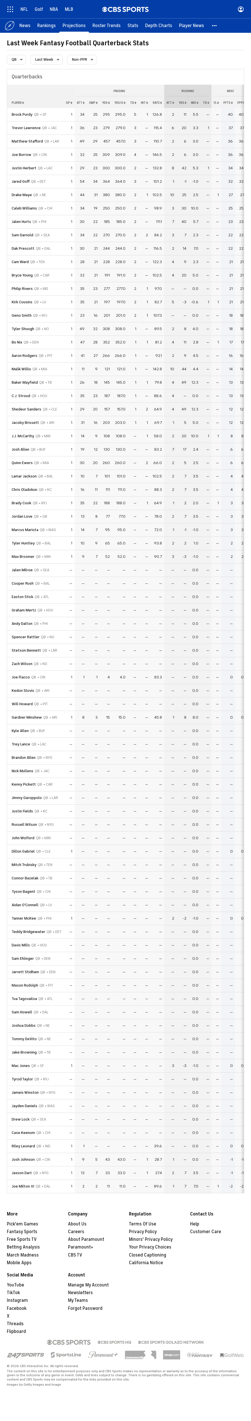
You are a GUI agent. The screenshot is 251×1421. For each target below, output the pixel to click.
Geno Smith (22, 315)
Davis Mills (21, 945)
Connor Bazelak (25, 878)
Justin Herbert (24, 168)
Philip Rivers (22, 288)
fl (216, 103)
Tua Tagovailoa (24, 998)
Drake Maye (22, 194)
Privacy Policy (143, 1232)
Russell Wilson (24, 824)
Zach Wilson (22, 663)
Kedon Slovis (23, 690)
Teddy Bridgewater (28, 931)
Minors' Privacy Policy (151, 1239)
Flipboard (16, 1331)
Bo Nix (17, 342)
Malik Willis (21, 369)
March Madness (23, 1255)
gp (69, 103)
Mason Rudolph (25, 985)
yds (106, 103)
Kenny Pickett (24, 784)
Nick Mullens (22, 771)
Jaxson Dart (22, 1172)
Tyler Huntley (23, 543)
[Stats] (133, 26)
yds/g (120, 103)
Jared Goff (21, 181)
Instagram (17, 1300)
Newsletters (80, 1293)
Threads (15, 1324)
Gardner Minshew (27, 717)
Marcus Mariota (25, 529)
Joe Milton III (23, 1186)
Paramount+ (80, 1247)
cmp (93, 103)
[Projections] (74, 26)
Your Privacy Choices (150, 1247)
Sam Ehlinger (23, 958)
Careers (76, 1232)
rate (157, 103)
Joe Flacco (21, 677)
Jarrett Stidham (25, 971)
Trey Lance (21, 744)
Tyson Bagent (23, 891)
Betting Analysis (23, 1247)
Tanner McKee (24, 918)
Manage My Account (88, 1285)
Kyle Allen (20, 730)
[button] (214, 26)
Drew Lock (21, 1119)
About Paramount (86, 1239)
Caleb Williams (24, 208)
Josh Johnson (23, 1159)
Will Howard (22, 704)
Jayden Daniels (24, 1105)
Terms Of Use (142, 1224)
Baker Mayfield (25, 382)
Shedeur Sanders (26, 409)
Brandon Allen (24, 757)
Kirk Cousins (22, 302)
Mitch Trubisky (24, 864)
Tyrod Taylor (22, 1079)
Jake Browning (24, 1052)
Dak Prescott (23, 248)
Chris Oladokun (24, 489)
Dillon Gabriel (23, 851)
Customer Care (205, 1232)
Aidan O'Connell (25, 904)
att (81, 103)
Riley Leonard (23, 1146)
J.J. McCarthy (23, 436)
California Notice (146, 1263)
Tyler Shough (23, 328)
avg (194, 103)
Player (18, 103)
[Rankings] (46, 26)
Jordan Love (22, 516)
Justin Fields (22, 811)
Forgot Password (85, 1308)
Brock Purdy (22, 114)
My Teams (78, 1300)
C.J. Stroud (21, 395)
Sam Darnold (22, 235)
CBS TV (75, 1255)
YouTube (15, 1285)
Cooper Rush (23, 583)
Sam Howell (22, 1012)
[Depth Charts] (159, 26)
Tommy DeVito (24, 1038)
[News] (25, 26)
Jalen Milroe (22, 570)
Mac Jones (21, 1065)
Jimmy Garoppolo (27, 797)
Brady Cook (21, 503)
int (144, 103)
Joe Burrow (21, 154)
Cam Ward (20, 261)
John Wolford (23, 837)
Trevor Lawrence (26, 127)
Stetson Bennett (26, 650)
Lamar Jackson (24, 476)
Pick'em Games (22, 1224)
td (133, 103)
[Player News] (191, 26)
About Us (77, 1224)
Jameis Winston (25, 1092)
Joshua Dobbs (24, 1025)
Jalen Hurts (21, 221)
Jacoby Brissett (25, 422)
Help (194, 1224)
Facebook (16, 1308)
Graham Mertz (24, 610)
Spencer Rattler (26, 637)
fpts (228, 103)
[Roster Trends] (106, 26)
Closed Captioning (147, 1255)
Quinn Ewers (22, 462)
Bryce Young (22, 275)
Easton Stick (22, 596)
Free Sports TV (22, 1239)
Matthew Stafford (27, 141)
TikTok (13, 1293)
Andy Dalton (22, 623)
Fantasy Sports (22, 1232)
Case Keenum (23, 1132)
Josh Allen (20, 449)
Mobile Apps (19, 1263)
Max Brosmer (23, 556)
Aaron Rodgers (24, 355)
